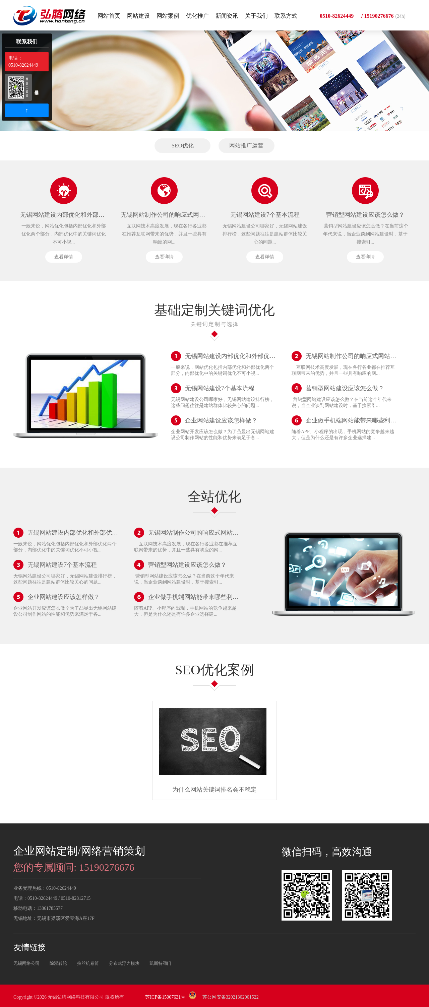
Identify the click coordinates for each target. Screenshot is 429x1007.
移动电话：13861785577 (38, 908)
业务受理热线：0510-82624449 (44, 888)
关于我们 (256, 16)
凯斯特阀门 (160, 963)
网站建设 (138, 16)
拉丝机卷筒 (88, 963)
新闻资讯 (227, 16)
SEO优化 (183, 145)
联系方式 (285, 16)
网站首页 (109, 16)
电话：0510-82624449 (23, 62)
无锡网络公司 (26, 963)
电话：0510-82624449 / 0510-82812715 (51, 898)
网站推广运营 (246, 145)
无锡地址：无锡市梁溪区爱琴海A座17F (54, 918)
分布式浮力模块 (124, 963)
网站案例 (168, 16)
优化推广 (197, 16)
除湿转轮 (58, 963)
